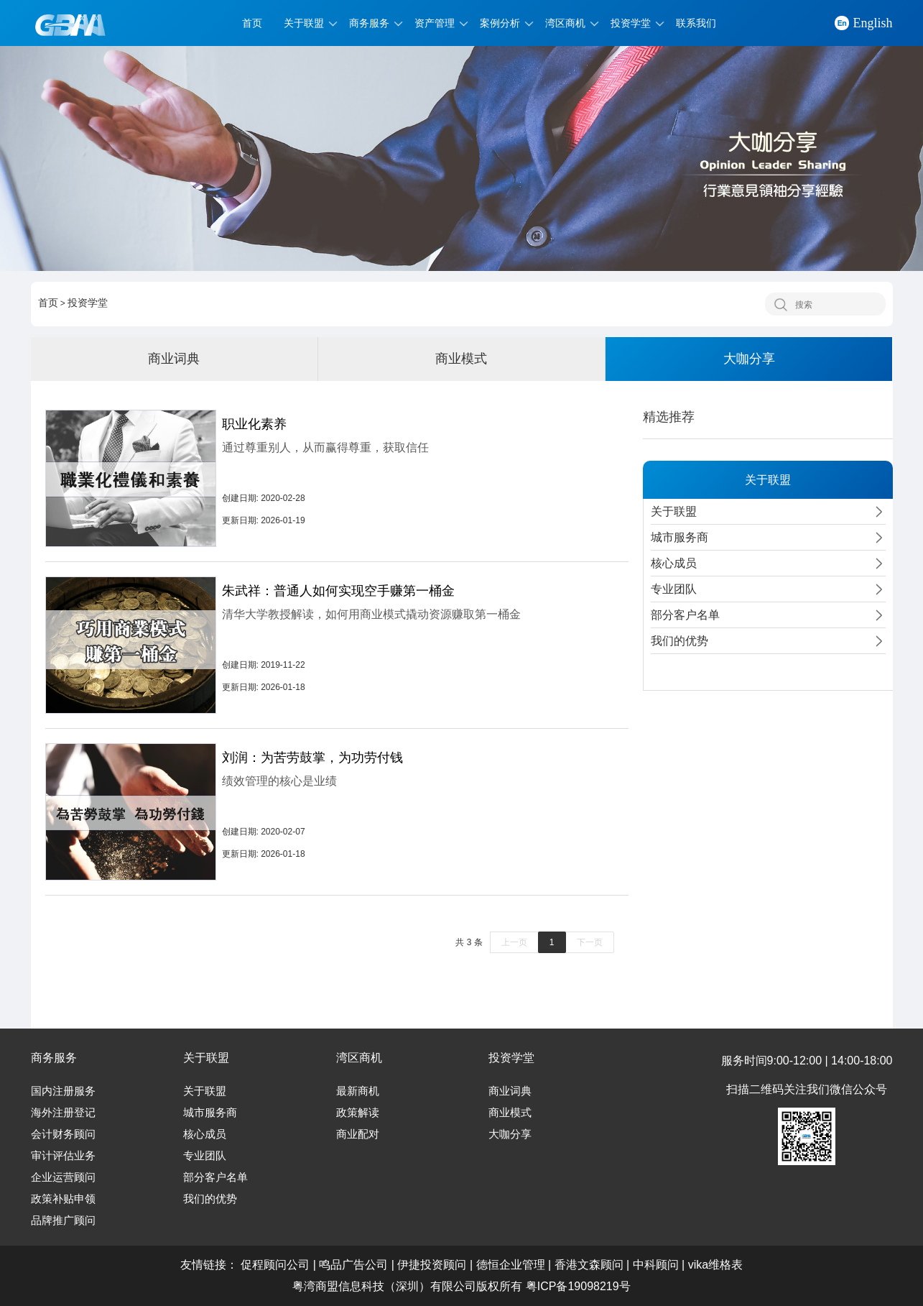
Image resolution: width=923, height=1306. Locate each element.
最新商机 (357, 1091)
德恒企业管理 (510, 1265)
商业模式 (461, 358)
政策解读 (357, 1112)
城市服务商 (210, 1112)
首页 (252, 23)
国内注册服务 (63, 1091)
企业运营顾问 (63, 1177)
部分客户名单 (215, 1177)
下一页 (590, 942)
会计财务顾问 (63, 1134)
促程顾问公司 (275, 1265)
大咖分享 (749, 358)
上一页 (514, 942)
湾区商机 (565, 23)
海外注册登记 (63, 1112)
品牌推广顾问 (63, 1220)
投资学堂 (631, 23)
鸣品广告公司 (353, 1265)
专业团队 (204, 1156)
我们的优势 (210, 1199)
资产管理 (434, 23)
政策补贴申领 (63, 1199)
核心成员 (204, 1134)
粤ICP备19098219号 (578, 1286)
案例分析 (500, 23)
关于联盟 (304, 23)
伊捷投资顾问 (431, 1265)
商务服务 (369, 23)
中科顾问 (656, 1265)
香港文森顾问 (589, 1265)
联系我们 (696, 23)
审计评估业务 (63, 1156)
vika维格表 (715, 1265)
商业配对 (357, 1134)
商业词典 (174, 358)
